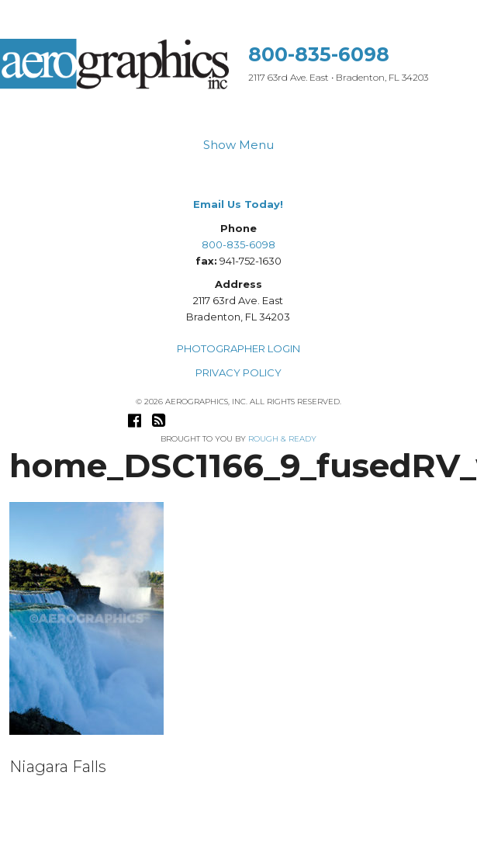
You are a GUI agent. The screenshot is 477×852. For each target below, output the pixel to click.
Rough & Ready (282, 439)
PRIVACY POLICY (238, 372)
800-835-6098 (318, 54)
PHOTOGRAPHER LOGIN (238, 348)
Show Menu (238, 144)
